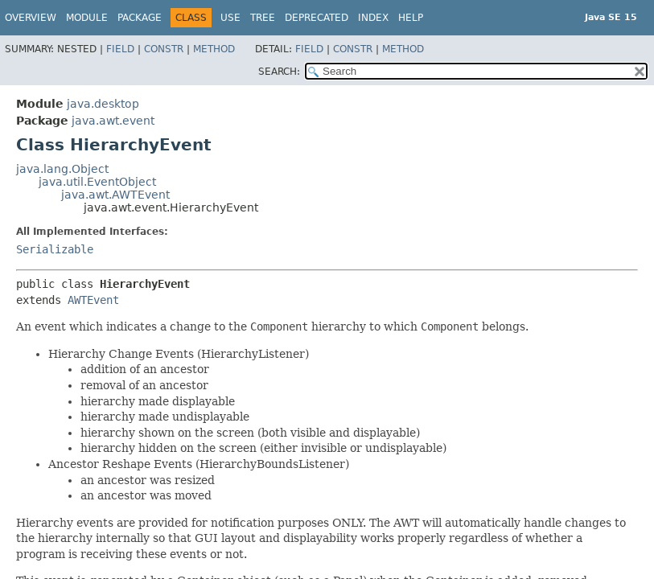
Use (230, 17)
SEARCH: (279, 71)
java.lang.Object (62, 168)
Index (373, 17)
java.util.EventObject (97, 181)
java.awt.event (113, 120)
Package (139, 17)
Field (120, 49)
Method (214, 49)
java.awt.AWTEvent (115, 194)
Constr (163, 49)
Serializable (54, 249)
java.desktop (103, 103)
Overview (30, 17)
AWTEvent (93, 300)
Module (87, 17)
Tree (262, 17)
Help (410, 17)
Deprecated (316, 17)
